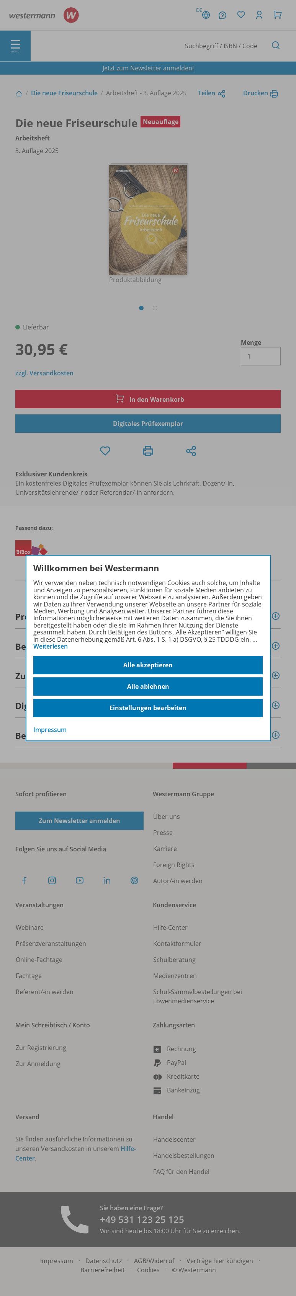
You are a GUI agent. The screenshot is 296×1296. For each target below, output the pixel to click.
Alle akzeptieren (148, 665)
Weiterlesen (50, 646)
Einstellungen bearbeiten (148, 708)
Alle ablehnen (148, 686)
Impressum (50, 730)
